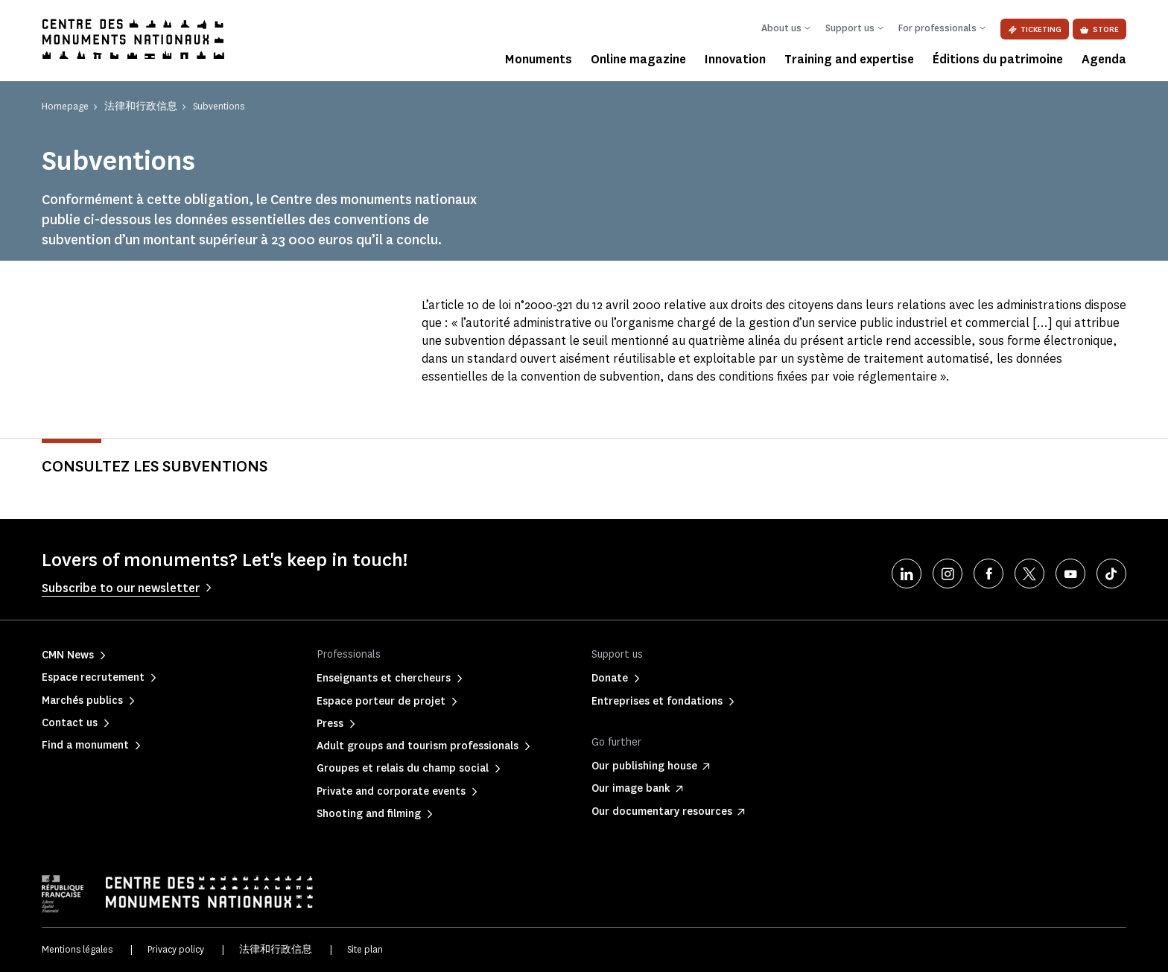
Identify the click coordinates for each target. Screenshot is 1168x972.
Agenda (1104, 59)
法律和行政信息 (275, 949)
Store (1099, 29)
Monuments (538, 59)
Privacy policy (175, 949)
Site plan (365, 949)
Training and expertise (849, 59)
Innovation (735, 59)
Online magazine (638, 59)
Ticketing (1034, 29)
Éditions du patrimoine (998, 59)
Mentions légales (77, 949)
